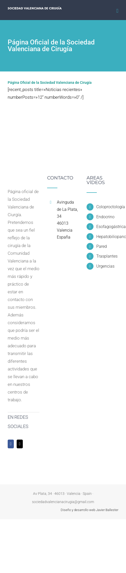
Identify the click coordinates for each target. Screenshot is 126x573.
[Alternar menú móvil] (117, 11)
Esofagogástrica (107, 226)
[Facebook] (11, 444)
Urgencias (105, 266)
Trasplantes (107, 256)
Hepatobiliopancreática (107, 236)
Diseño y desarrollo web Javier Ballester (89, 510)
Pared (101, 246)
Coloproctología (107, 206)
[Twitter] (20, 444)
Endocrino (105, 216)
